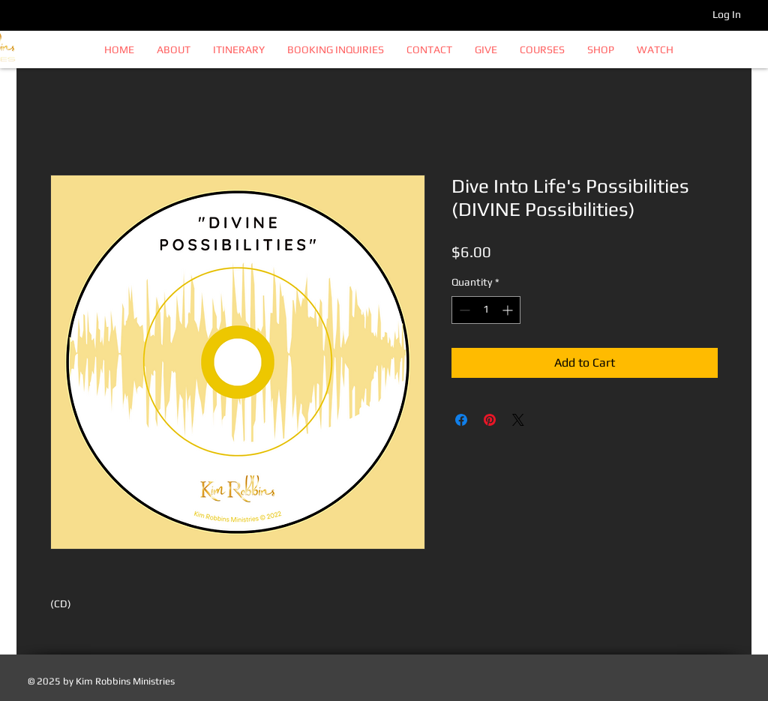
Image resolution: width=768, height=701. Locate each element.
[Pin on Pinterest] (490, 420)
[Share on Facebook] (461, 420)
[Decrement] (463, 310)
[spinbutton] (486, 310)
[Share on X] (518, 420)
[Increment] (509, 310)
